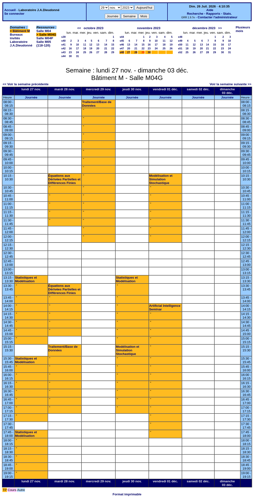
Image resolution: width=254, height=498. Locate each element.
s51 (180, 48)
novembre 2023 (148, 28)
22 (112, 48)
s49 (180, 40)
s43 (63, 52)
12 (90, 44)
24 (77, 52)
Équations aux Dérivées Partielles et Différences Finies (64, 179)
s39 (63, 36)
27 (97, 52)
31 (77, 56)
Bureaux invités (16, 36)
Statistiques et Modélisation (26, 279)
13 (97, 44)
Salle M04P (44, 38)
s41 (63, 44)
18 (84, 48)
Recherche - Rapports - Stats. (209, 13)
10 (77, 44)
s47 (122, 48)
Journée (31, 97)
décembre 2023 (203, 28)
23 (70, 52)
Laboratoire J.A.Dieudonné (21, 43)
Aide (209, 10)
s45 (122, 40)
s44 (63, 56)
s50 (180, 44)
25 (84, 52)
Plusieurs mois (243, 29)
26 (90, 52)
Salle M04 (43, 31)
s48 (122, 52)
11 (84, 44)
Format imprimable (127, 494)
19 (90, 48)
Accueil (10, 10)
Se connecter (14, 13)
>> (220, 28)
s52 (180, 52)
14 (105, 44)
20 (97, 48)
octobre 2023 (93, 28)
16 (70, 48)
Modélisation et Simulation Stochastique (161, 179)
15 (112, 44)
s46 (122, 44)
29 (112, 52)
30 (70, 56)
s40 (63, 40)
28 (105, 52)
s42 (63, 48)
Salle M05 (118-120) (43, 43)
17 (77, 48)
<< (79, 28)
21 (105, 48)
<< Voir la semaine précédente (26, 84)
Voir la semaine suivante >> (230, 84)
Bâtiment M (21, 31)
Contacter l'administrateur (217, 17)
